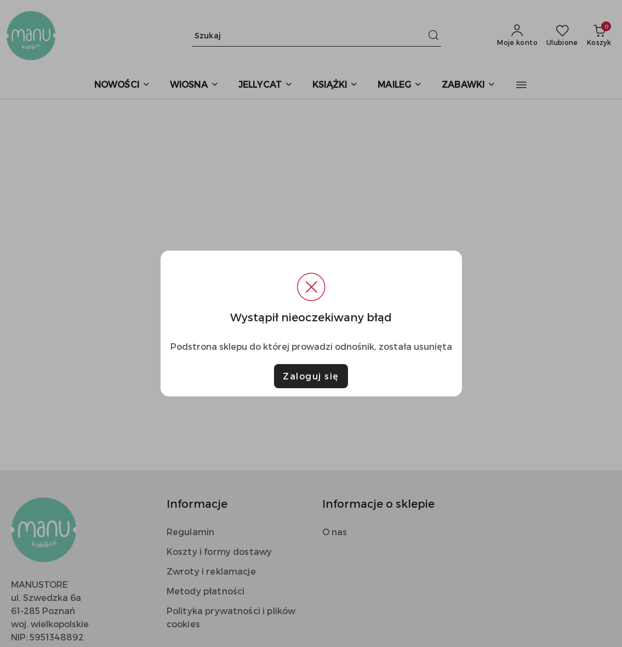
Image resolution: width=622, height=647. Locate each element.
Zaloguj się (311, 376)
